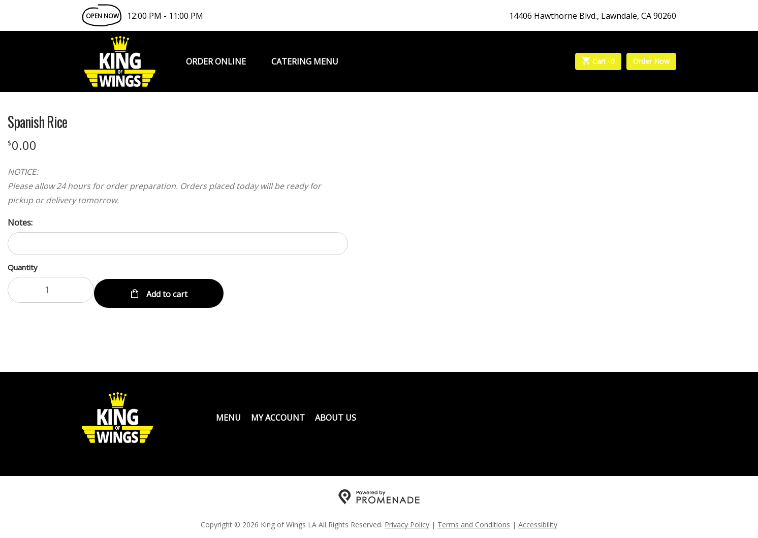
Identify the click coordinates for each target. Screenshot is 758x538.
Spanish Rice (37, 122)
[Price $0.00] (22, 145)
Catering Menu (304, 61)
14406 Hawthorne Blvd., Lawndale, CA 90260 (592, 15)
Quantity (23, 267)
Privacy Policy (407, 520)
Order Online (216, 61)
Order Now (651, 61)
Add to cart (165, 289)
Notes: (20, 222)
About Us (335, 413)
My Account (278, 413)
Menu (228, 413)
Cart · (598, 61)
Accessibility (537, 520)
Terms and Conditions (473, 520)
